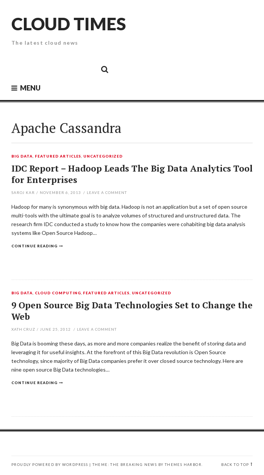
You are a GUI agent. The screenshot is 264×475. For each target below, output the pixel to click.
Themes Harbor (183, 464)
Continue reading (34, 246)
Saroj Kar (23, 192)
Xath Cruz (23, 329)
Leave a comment (107, 192)
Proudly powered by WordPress (49, 464)
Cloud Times (68, 23)
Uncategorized (103, 156)
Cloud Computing (58, 293)
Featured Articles (58, 156)
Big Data (22, 156)
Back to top (235, 464)
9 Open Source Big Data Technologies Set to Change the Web (132, 310)
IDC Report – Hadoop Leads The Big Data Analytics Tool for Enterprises (132, 174)
